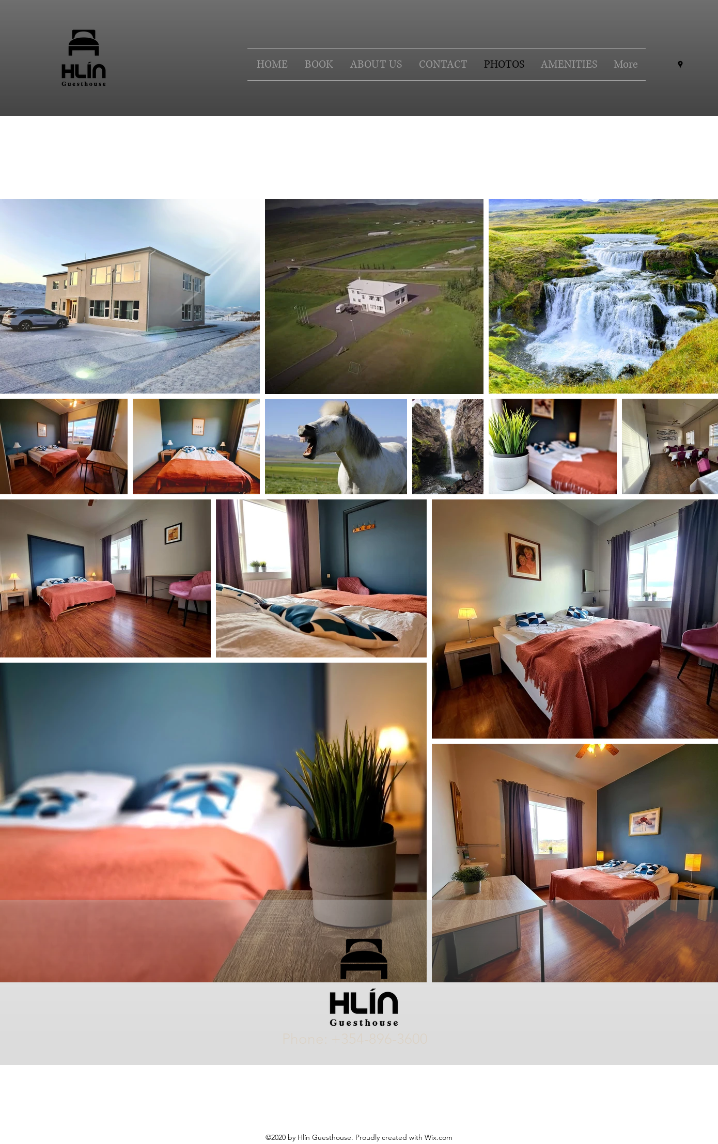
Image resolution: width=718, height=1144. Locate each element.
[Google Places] (680, 64)
